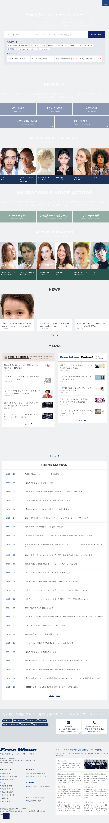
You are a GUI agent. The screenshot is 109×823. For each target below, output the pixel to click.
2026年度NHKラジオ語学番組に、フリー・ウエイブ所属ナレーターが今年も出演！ (57, 518)
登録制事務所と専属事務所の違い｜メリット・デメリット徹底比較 (51, 564)
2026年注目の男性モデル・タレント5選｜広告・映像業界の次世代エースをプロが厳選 (59, 555)
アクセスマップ (8, 789)
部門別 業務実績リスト (36, 773)
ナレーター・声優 (39, 59)
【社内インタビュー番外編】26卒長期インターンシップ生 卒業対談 (51, 581)
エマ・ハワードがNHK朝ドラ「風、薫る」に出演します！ (47, 500)
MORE (54, 335)
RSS (58, 696)
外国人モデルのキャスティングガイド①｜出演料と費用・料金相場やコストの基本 (57, 661)
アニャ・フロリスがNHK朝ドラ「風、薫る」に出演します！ (48, 573)
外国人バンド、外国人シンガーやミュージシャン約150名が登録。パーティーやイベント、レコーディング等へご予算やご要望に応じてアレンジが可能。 (69, 806)
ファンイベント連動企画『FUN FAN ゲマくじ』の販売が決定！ (50, 643)
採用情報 (5, 798)
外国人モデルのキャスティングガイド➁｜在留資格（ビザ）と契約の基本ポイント (57, 599)
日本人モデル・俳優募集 (18, 46)
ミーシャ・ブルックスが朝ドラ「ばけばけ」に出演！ (46, 625)
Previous (18, 140)
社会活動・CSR (8, 795)
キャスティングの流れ (36, 798)
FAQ (3, 783)
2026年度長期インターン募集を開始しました (43, 634)
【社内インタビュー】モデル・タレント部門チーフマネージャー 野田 (52, 669)
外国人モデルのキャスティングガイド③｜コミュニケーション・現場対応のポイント (58, 590)
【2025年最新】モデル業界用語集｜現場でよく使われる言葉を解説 (51, 687)
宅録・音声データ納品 (65, 59)
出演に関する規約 (34, 801)
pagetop (6, 816)
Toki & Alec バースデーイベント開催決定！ (42, 474)
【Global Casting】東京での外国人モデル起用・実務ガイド (48, 509)
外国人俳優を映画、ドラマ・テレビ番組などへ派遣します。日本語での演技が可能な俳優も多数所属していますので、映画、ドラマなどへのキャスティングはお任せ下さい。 (69, 792)
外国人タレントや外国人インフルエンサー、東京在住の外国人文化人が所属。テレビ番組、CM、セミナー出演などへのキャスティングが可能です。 (96, 778)
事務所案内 (6, 773)
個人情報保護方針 (8, 792)
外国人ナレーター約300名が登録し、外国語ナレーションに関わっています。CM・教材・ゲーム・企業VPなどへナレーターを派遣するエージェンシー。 (69, 778)
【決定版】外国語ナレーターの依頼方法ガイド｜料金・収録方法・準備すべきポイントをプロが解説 (64, 617)
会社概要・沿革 (8, 779)
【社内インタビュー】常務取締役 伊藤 (40, 652)
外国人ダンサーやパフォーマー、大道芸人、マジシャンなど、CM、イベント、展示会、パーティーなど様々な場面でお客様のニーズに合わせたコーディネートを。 (96, 807)
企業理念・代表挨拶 (9, 776)
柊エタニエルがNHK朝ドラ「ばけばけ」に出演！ (44, 527)
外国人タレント (86, 59)
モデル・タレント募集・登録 (38, 786)
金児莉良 (11, 49)
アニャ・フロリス (38, 46)
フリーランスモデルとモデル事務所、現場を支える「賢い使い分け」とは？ (54, 492)
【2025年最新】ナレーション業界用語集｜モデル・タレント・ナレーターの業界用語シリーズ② (62, 678)
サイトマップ (7, 801)
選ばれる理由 (7, 786)
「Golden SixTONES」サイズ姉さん (33, 49)
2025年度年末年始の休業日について (39, 608)
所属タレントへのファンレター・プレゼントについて (70, 46)
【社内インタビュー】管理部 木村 (39, 483)
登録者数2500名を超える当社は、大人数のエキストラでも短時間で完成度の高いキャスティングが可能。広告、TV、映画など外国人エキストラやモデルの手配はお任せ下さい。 (96, 792)
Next (90, 140)
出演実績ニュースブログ (36, 776)
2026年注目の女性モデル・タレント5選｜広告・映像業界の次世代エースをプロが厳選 (59, 536)
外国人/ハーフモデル (16, 59)
